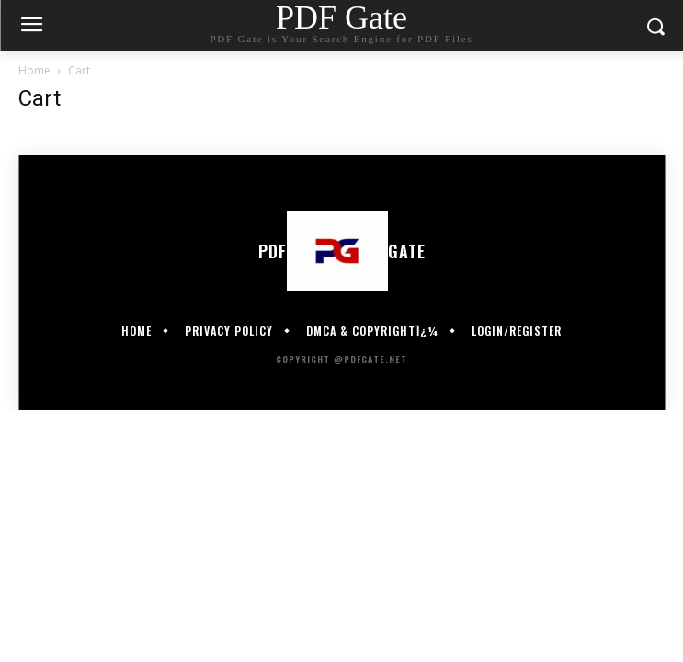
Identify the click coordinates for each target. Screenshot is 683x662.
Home (34, 70)
